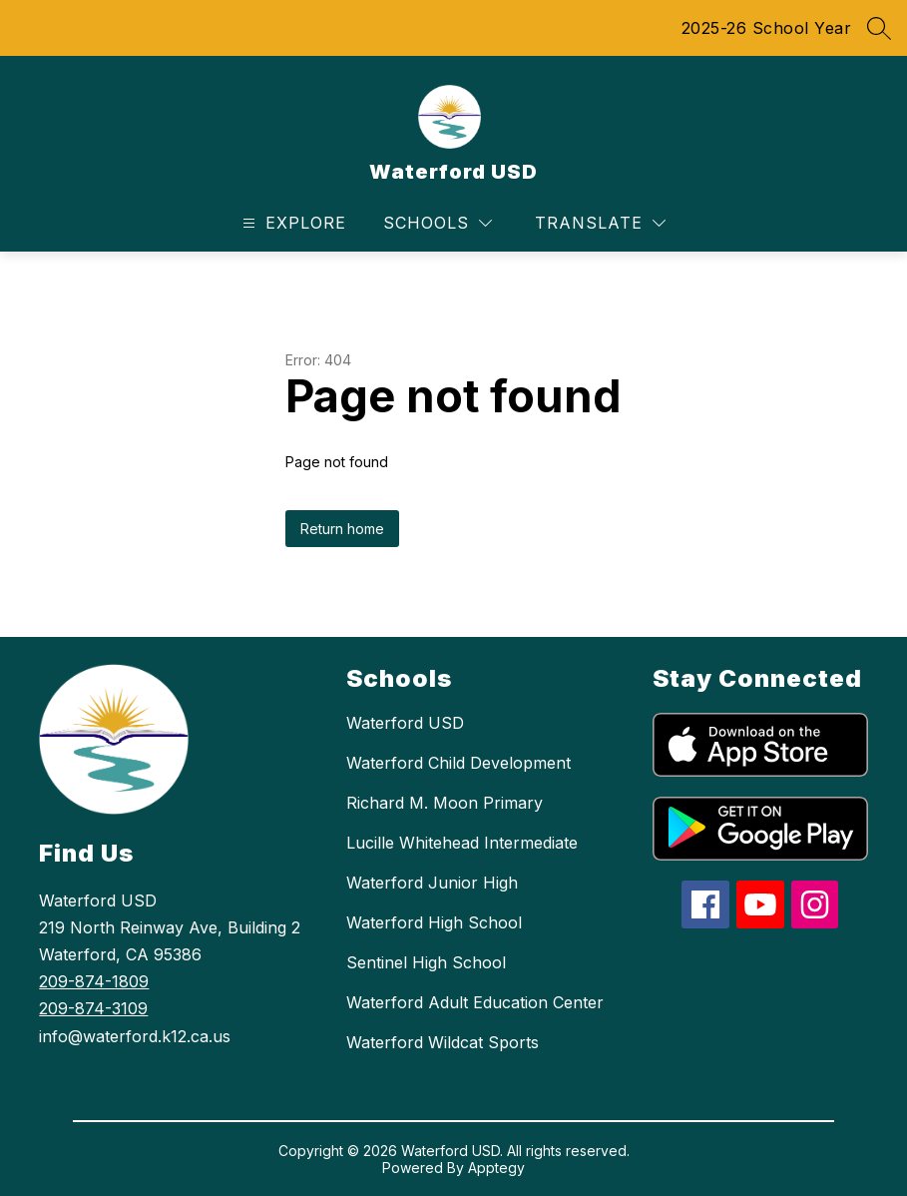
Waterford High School (434, 922)
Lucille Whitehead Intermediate (462, 843)
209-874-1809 (94, 981)
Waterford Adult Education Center (475, 1002)
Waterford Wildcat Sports (442, 1042)
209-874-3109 (93, 1008)
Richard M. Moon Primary (444, 803)
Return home (342, 528)
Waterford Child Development (458, 763)
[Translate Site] (600, 223)
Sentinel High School (426, 962)
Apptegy (496, 1167)
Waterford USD (405, 723)
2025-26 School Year (766, 28)
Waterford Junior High (432, 883)
